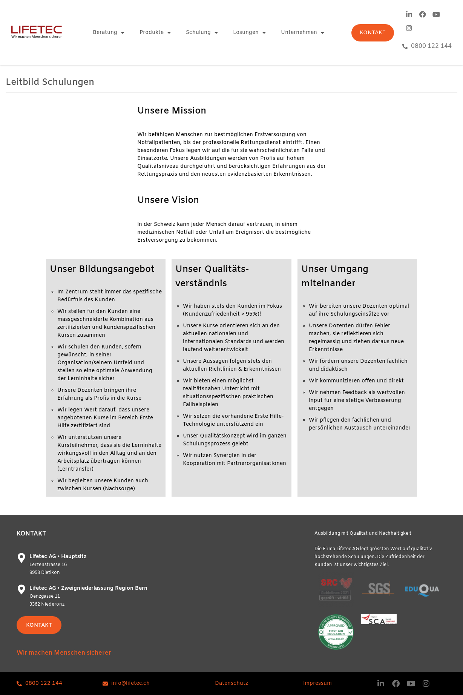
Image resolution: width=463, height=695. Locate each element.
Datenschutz (231, 683)
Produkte (155, 32)
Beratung (108, 32)
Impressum (317, 683)
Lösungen (249, 32)
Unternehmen (302, 32)
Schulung (202, 32)
